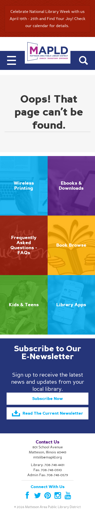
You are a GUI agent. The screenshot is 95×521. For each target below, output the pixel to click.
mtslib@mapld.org (47, 457)
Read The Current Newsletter (47, 414)
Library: (47, 465)
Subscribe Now (47, 398)
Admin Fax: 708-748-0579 (47, 475)
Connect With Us (48, 486)
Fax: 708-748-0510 (47, 470)
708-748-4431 (54, 465)
